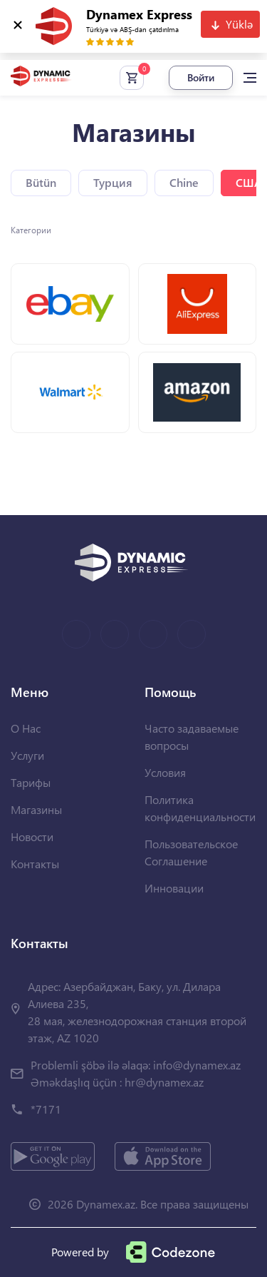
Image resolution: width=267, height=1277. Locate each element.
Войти (200, 77)
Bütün (41, 182)
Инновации (174, 887)
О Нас (26, 728)
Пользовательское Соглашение (191, 852)
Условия (165, 772)
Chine (184, 182)
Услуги (27, 755)
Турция (112, 182)
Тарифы (31, 782)
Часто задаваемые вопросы (192, 737)
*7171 (46, 1109)
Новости (32, 836)
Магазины (36, 809)
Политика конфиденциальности (200, 808)
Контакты (35, 863)
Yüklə (239, 23)
